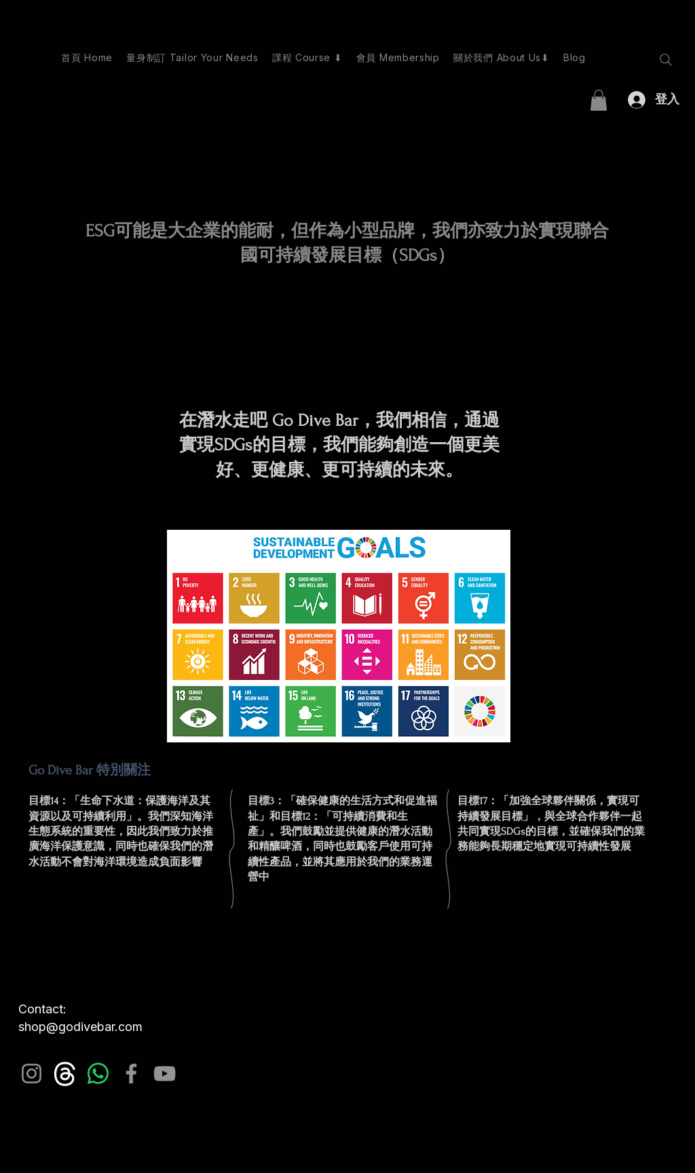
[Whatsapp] (98, 1073)
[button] (598, 100)
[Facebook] (131, 1073)
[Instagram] (31, 1073)
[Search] (666, 60)
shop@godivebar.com (80, 1026)
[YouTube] (164, 1073)
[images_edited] (65, 1073)
